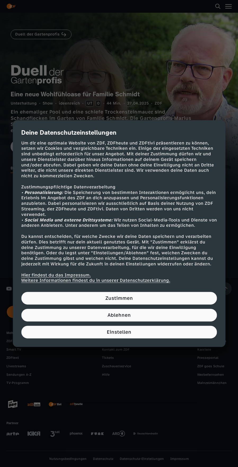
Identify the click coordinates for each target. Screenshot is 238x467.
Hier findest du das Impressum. (56, 275)
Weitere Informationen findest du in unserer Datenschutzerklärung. (95, 280)
